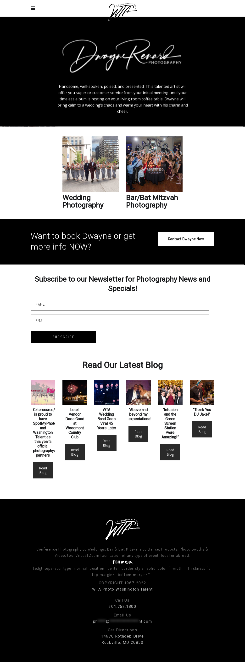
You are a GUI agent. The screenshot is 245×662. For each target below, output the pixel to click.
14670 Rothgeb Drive (122, 636)
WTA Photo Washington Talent (122, 589)
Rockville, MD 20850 (122, 642)
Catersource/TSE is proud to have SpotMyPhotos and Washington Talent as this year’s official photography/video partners (49, 442)
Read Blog (43, 480)
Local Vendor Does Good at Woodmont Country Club (74, 433)
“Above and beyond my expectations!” (140, 424)
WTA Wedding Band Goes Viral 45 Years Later (106, 428)
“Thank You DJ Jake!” (202, 421)
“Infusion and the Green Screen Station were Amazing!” (170, 433)
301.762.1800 (122, 606)
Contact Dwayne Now (186, 242)
